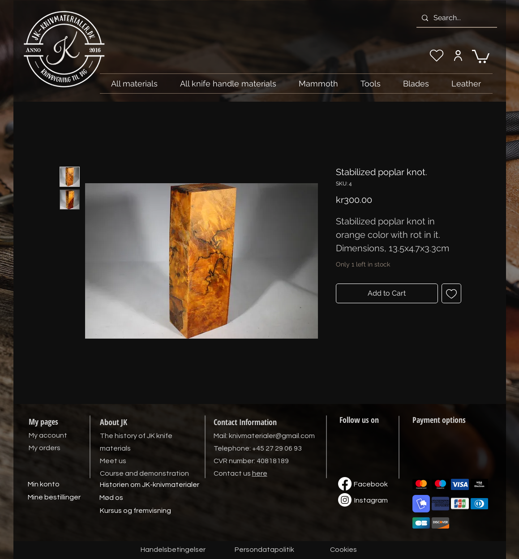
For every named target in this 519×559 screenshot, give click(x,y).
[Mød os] (111, 498)
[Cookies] (343, 550)
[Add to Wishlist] (451, 293)
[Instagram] (371, 501)
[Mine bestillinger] (54, 498)
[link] (480, 55)
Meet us (113, 460)
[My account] (458, 55)
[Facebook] (371, 485)
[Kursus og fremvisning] (135, 511)
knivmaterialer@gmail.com (272, 435)
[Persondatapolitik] (264, 550)
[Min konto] (44, 485)
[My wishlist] (437, 55)
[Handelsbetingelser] (173, 550)
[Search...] (455, 18)
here (259, 473)
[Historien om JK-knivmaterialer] (149, 485)
